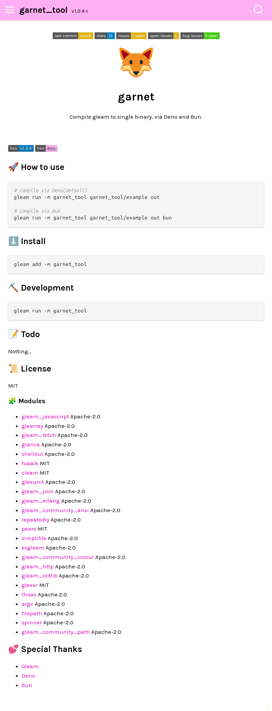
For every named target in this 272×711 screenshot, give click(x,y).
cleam (30, 472)
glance (31, 444)
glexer (30, 585)
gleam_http (38, 566)
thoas (29, 594)
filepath (32, 613)
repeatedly (35, 519)
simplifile (34, 538)
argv (27, 603)
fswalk (30, 463)
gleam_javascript (45, 416)
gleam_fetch (39, 435)
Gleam (30, 666)
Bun (27, 685)
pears (29, 528)
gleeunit (33, 481)
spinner (32, 622)
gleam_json (38, 491)
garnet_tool (43, 10)
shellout (32, 453)
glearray (32, 425)
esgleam (33, 547)
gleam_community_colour (58, 557)
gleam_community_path (56, 631)
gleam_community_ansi (55, 510)
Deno (28, 675)
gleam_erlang (41, 500)
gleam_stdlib (39, 575)
